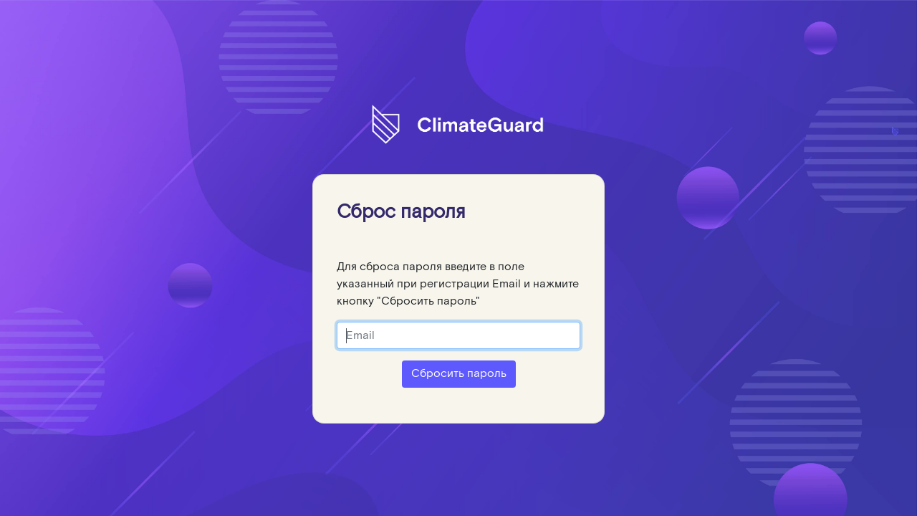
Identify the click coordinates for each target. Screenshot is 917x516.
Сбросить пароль (458, 373)
